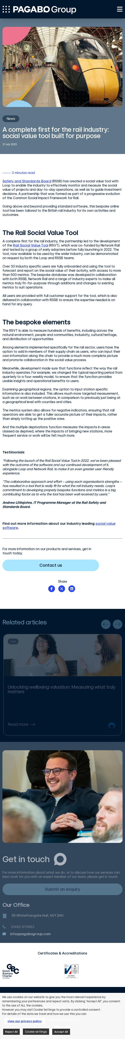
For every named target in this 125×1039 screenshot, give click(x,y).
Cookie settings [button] (36, 1031)
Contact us (66, 565)
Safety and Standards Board (27, 181)
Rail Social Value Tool (30, 245)
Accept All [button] (61, 1031)
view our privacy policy (25, 1021)
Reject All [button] (11, 1031)
